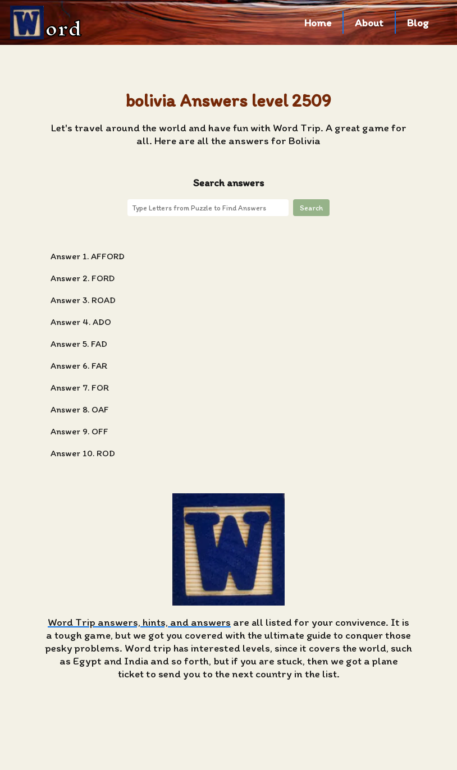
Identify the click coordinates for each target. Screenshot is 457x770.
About (369, 22)
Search (311, 207)
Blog (418, 22)
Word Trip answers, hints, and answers (139, 622)
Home (317, 22)
